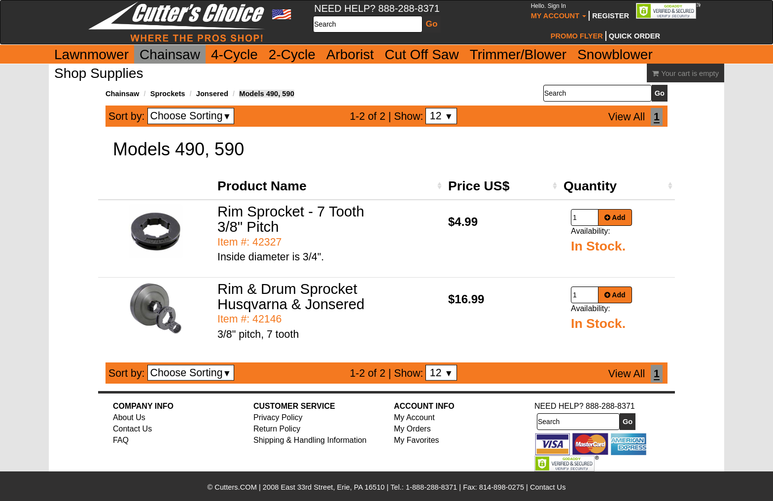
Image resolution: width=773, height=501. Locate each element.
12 (441, 116)
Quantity (590, 186)
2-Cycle (292, 54)
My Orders (412, 429)
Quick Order (634, 36)
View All (626, 117)
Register (610, 16)
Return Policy (276, 429)
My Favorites (416, 440)
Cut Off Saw (421, 54)
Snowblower (615, 54)
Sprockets (167, 94)
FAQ (121, 440)
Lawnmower (91, 54)
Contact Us (132, 429)
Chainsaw (170, 54)
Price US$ (478, 186)
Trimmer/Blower (518, 54)
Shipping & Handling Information (309, 440)
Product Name (262, 186)
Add (615, 217)
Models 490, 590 (266, 94)
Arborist (350, 54)
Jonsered (212, 94)
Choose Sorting (191, 116)
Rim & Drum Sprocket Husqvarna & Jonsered (290, 296)
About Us (129, 417)
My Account (559, 11)
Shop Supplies (98, 73)
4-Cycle (234, 54)
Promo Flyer (577, 36)
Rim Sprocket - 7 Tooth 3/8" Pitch (290, 219)
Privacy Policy (278, 417)
